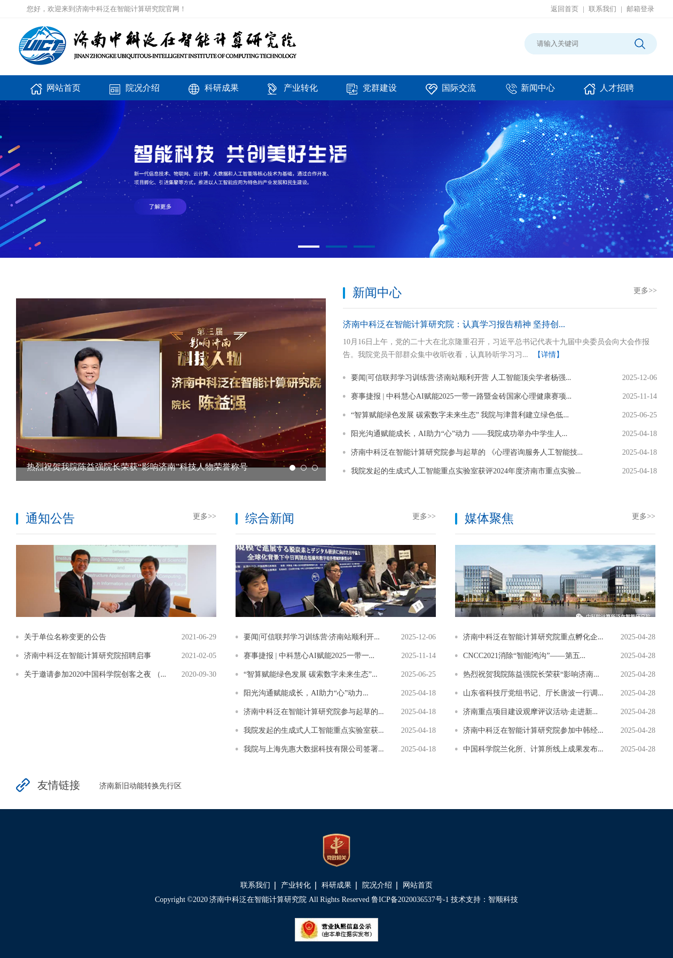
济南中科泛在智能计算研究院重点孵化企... (533, 637)
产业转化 (293, 91)
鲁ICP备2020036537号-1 (410, 900)
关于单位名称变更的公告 (65, 637)
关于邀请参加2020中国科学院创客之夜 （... (95, 674)
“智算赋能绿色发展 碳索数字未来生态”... (310, 674)
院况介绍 (134, 91)
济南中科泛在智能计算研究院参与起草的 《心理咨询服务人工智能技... (467, 452)
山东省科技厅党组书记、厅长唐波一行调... (533, 693)
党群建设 (372, 91)
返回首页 (564, 9)
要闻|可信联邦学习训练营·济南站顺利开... (312, 637)
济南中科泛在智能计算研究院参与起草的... (314, 712)
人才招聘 (609, 91)
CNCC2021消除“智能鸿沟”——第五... (524, 656)
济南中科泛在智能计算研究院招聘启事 (87, 656)
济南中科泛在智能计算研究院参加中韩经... (533, 730)
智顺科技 (503, 900)
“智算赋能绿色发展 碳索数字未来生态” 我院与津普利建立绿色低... (460, 415)
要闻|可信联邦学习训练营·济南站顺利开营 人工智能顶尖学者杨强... (461, 378)
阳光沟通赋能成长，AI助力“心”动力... (306, 693)
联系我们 (602, 9)
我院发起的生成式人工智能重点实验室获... (314, 730)
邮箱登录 (640, 9)
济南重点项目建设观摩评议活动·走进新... (530, 712)
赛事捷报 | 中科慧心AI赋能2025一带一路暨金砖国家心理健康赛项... (461, 396)
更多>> (645, 291)
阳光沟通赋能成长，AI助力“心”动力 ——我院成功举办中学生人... (459, 434)
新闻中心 (530, 91)
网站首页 (55, 91)
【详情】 (549, 355)
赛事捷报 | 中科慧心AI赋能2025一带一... (309, 656)
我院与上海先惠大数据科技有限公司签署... (314, 749)
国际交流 (451, 91)
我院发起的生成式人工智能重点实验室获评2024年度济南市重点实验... (466, 471)
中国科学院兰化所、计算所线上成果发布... (533, 749)
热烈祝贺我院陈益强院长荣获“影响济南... (531, 674)
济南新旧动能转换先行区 (140, 786)
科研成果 (214, 91)
